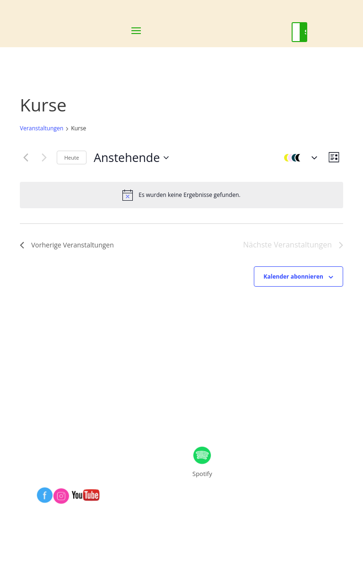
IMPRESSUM (63, 406)
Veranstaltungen (41, 128)
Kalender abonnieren (293, 276)
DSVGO (208, 406)
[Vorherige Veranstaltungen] (25, 157)
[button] (298, 157)
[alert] (181, 195)
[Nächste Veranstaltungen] (44, 157)
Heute (71, 157)
